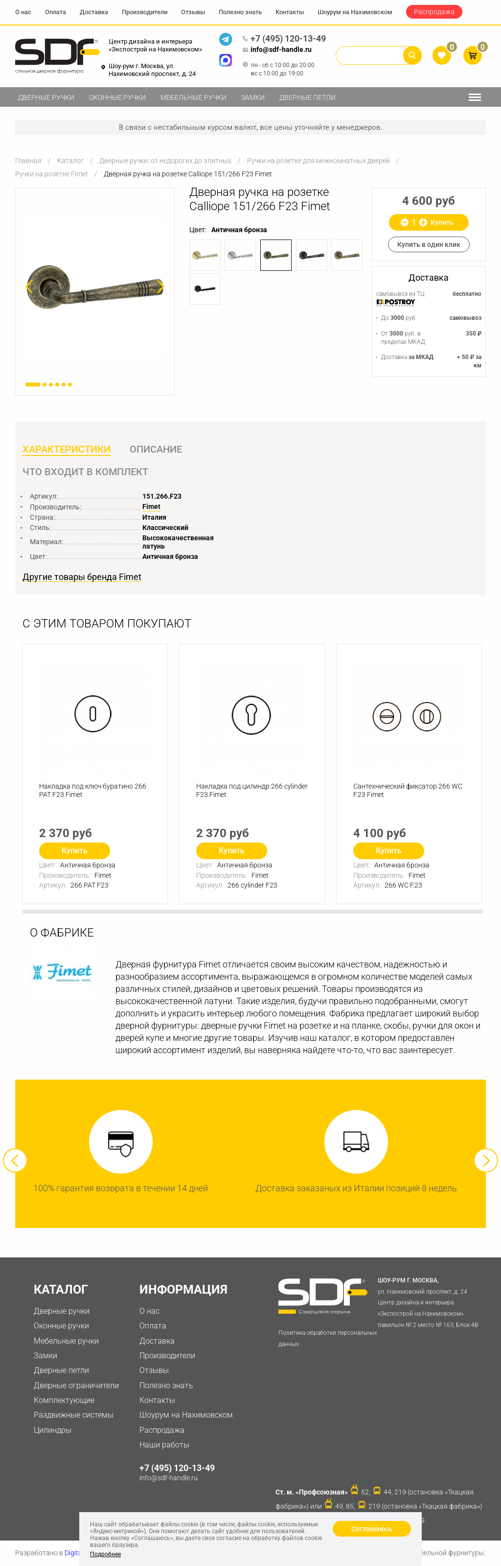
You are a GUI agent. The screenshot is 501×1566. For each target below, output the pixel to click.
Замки (253, 97)
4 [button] (57, 384)
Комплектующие (64, 1400)
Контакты (289, 12)
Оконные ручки (117, 97)
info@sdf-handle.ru (277, 50)
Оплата (55, 12)
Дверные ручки (46, 97)
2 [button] (44, 384)
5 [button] (64, 384)
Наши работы (164, 1444)
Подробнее (105, 1554)
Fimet (151, 506)
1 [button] (32, 384)
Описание (156, 449)
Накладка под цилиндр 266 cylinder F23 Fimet (252, 790)
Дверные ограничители (76, 1385)
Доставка (94, 12)
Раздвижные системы (74, 1415)
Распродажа (434, 12)
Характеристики (67, 449)
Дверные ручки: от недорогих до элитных (165, 161)
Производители (144, 12)
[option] (94, 287)
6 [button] (70, 384)
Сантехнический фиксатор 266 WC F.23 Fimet (407, 790)
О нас (23, 12)
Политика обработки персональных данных (327, 1338)
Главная (28, 161)
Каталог (70, 161)
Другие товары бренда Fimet (82, 577)
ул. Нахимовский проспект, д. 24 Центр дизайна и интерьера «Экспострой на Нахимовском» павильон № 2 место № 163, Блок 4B (431, 1301)
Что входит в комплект (85, 472)
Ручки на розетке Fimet (51, 174)
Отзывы (193, 12)
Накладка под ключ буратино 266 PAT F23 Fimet (92, 790)
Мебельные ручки (193, 97)
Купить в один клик (428, 244)
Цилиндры (52, 1430)
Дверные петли (307, 97)
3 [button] (51, 384)
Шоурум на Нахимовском (355, 12)
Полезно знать (240, 12)
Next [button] (486, 1160)
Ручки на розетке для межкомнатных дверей (318, 161)
